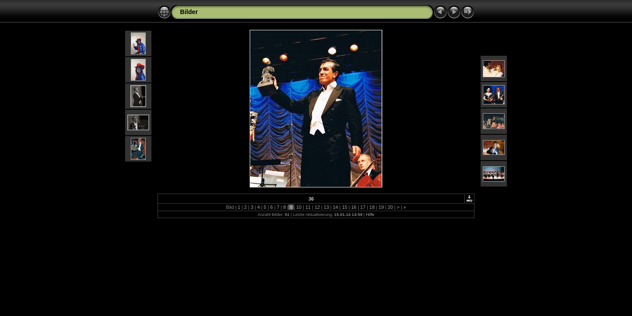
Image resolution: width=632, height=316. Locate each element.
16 (354, 207)
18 (372, 207)
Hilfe (370, 214)
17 (363, 207)
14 (335, 207)
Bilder (189, 11)
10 (299, 207)
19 (381, 207)
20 (390, 207)
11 (308, 207)
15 (344, 207)
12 (317, 207)
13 (326, 207)
